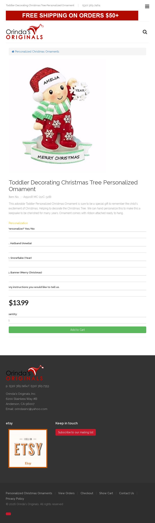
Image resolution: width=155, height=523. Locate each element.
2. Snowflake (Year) (20, 257)
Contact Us (126, 493)
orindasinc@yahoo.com (31, 409)
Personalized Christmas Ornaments (35, 51)
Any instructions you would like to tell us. (34, 287)
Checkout (87, 493)
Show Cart (106, 493)
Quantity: (11, 314)
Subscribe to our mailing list (75, 432)
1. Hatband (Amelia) (20, 243)
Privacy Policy (15, 498)
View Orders (66, 493)
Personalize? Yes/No (21, 228)
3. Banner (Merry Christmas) (25, 272)
